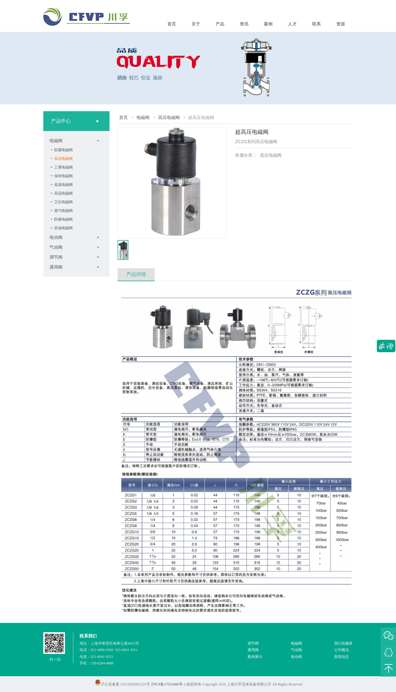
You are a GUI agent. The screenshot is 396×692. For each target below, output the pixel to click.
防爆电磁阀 (63, 219)
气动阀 (56, 247)
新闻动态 (341, 657)
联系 (316, 24)
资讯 (244, 24)
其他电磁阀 (63, 228)
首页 (171, 24)
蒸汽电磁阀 (63, 210)
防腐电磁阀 (63, 150)
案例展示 (255, 657)
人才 (292, 24)
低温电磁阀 (63, 184)
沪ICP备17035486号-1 (168, 684)
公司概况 (341, 650)
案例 (268, 24)
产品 (220, 24)
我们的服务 (343, 643)
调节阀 (56, 257)
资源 (340, 24)
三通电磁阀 (63, 167)
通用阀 (56, 267)
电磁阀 (56, 140)
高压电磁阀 (63, 158)
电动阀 (56, 237)
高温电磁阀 (63, 193)
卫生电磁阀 (63, 202)
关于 (196, 24)
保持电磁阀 (63, 176)
